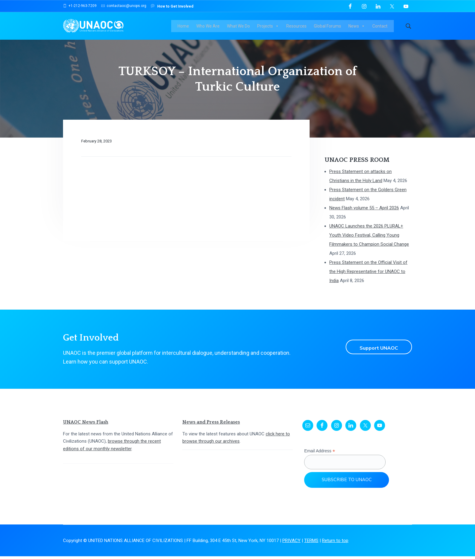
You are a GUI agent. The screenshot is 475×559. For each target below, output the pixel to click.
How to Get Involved (172, 6)
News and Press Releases (211, 425)
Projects (270, 27)
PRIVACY (291, 543)
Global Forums (330, 27)
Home (185, 27)
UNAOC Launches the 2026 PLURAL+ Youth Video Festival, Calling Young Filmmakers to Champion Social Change (369, 238)
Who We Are (210, 27)
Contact (382, 27)
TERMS (311, 543)
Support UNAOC (376, 349)
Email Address (319, 454)
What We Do (240, 27)
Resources (299, 27)
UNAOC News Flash (85, 425)
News (359, 27)
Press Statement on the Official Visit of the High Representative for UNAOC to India (368, 274)
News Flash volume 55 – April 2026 (364, 210)
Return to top (335, 543)
